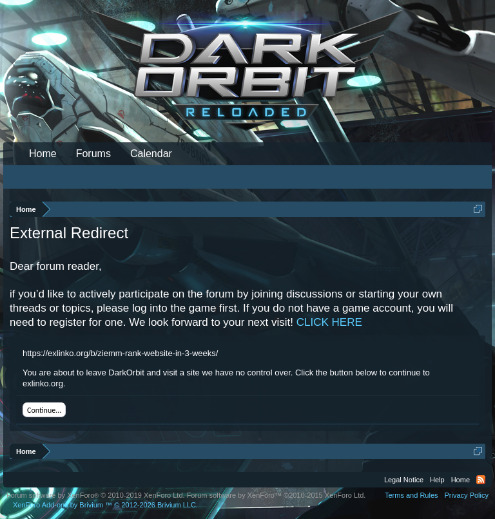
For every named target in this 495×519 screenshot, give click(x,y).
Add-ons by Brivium (105, 505)
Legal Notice (403, 480)
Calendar (151, 153)
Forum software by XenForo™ (276, 495)
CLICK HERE (329, 322)
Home (43, 153)
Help (437, 480)
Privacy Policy (467, 495)
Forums (93, 153)
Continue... (44, 410)
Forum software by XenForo (95, 495)
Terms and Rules (411, 495)
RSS (480, 479)
